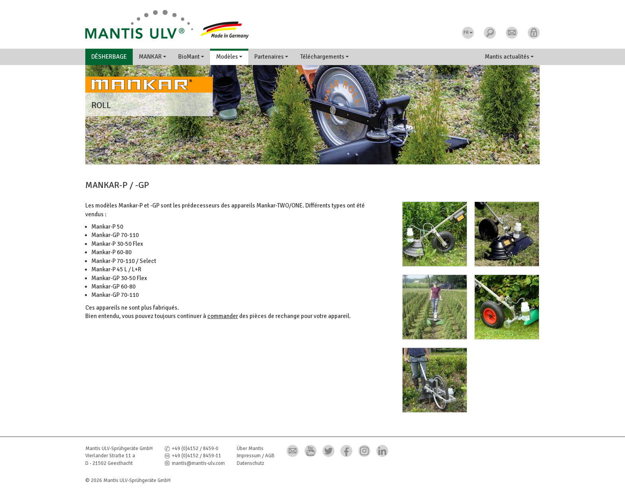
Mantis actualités (509, 56)
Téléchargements (324, 56)
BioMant (191, 56)
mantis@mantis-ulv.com (198, 463)
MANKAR (152, 56)
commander (222, 316)
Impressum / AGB (256, 456)
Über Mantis (250, 448)
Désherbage (109, 56)
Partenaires (271, 56)
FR (468, 33)
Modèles (229, 56)
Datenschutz (250, 463)
